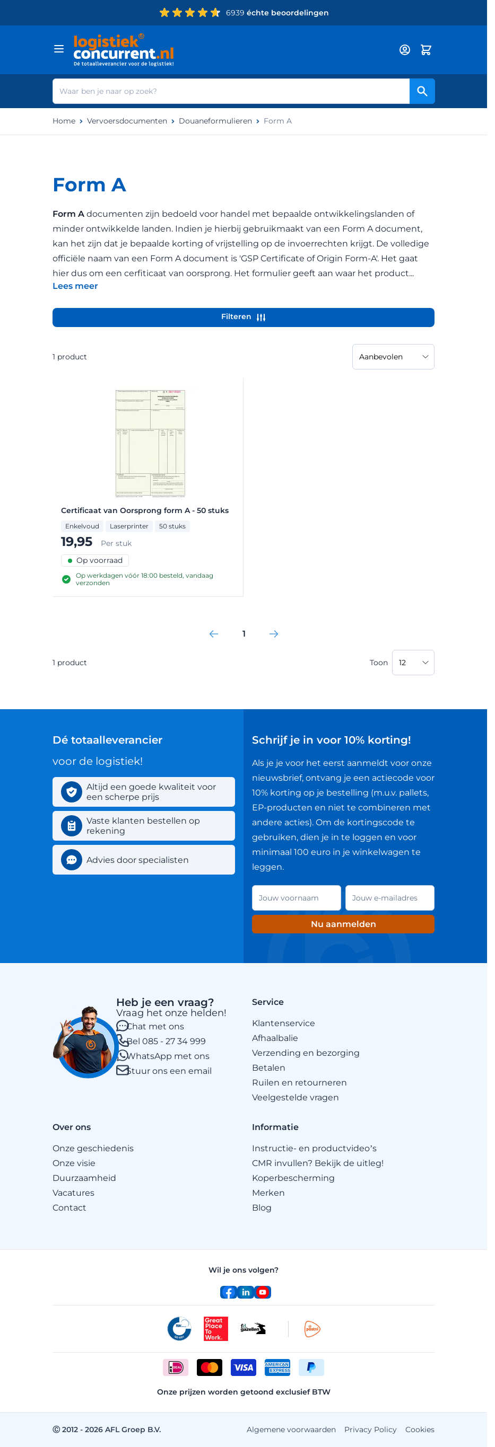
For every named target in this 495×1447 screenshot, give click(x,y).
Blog (262, 1208)
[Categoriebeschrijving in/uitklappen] (75, 286)
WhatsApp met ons (168, 1056)
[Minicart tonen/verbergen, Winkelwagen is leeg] (426, 49)
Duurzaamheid (84, 1178)
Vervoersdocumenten (127, 121)
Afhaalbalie (275, 1038)
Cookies (420, 1429)
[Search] (422, 91)
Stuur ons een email (169, 1071)
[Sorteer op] (393, 356)
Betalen (268, 1068)
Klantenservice (283, 1023)
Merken (268, 1193)
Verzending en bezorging (306, 1053)
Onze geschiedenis (93, 1148)
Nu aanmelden (343, 924)
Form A (278, 121)
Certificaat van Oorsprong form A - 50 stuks (145, 510)
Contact (69, 1208)
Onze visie (74, 1163)
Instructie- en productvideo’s (314, 1148)
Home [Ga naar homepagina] (64, 121)
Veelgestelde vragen (295, 1097)
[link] (214, 634)
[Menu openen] (59, 48)
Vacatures (73, 1193)
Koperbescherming (293, 1178)
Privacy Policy (370, 1429)
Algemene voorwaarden (291, 1429)
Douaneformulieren (215, 121)
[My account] (404, 49)
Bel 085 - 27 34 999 (166, 1041)
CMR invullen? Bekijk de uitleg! (318, 1163)
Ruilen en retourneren (299, 1083)
